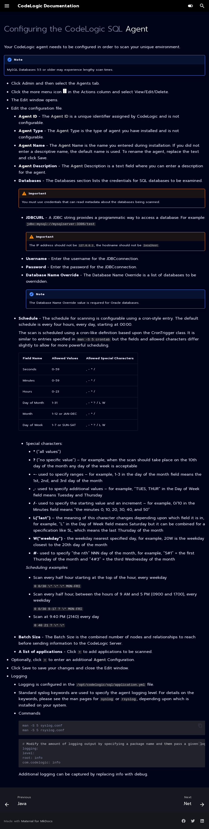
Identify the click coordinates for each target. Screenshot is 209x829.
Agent (136, 29)
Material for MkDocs (37, 821)
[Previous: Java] (19, 801)
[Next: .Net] (192, 801)
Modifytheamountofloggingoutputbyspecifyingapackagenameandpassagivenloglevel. (113, 753)
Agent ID (28, 116)
